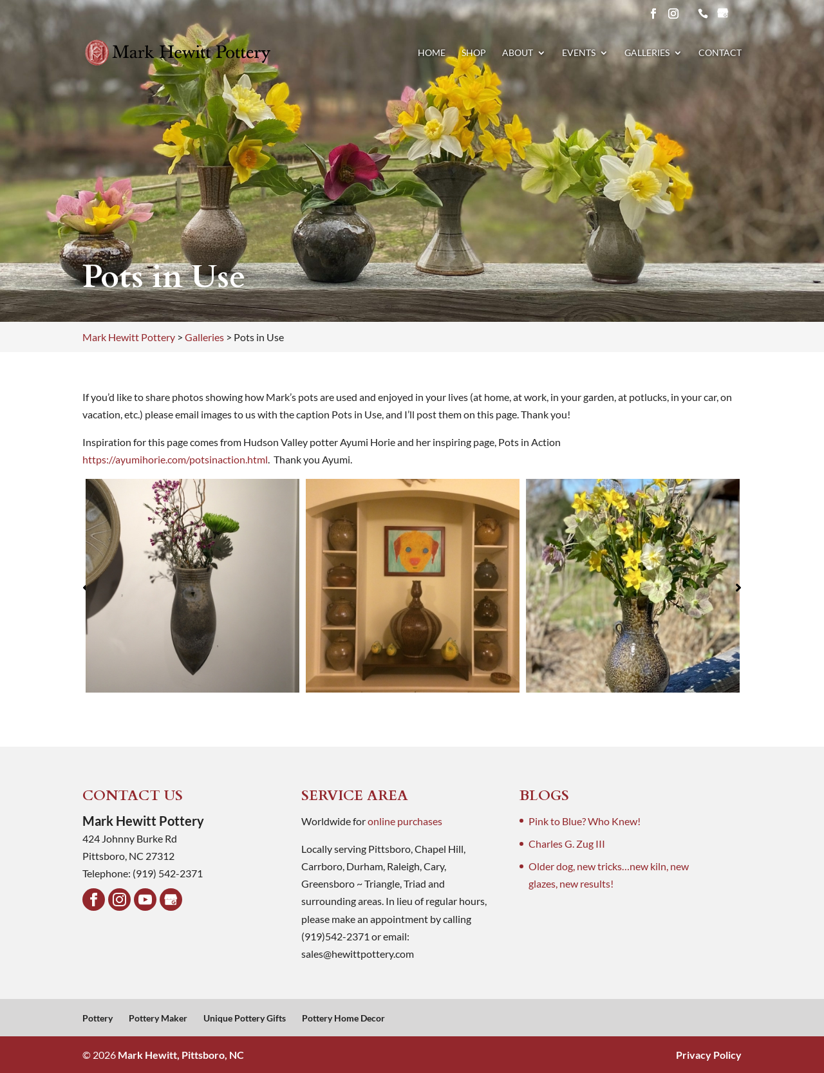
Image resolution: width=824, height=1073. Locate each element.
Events (578, 53)
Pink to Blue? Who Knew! (585, 821)
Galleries (647, 53)
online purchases (405, 821)
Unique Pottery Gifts (244, 1017)
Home (431, 53)
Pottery (97, 1017)
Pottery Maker (158, 1017)
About (517, 53)
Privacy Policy (709, 1055)
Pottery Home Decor (343, 1017)
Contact (720, 53)
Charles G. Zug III (567, 843)
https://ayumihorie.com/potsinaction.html (175, 459)
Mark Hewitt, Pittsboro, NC (181, 1055)
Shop (474, 53)
